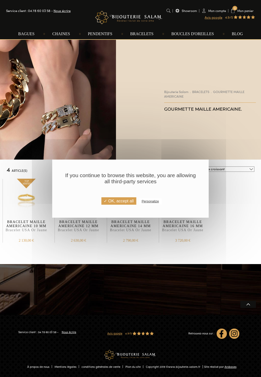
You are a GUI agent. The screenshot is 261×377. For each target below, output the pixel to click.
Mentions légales (65, 367)
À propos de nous (38, 367)
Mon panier (243, 10)
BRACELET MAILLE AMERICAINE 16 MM (182, 228)
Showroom (189, 11)
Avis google (213, 17)
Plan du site (133, 367)
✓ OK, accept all (119, 201)
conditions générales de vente (101, 367)
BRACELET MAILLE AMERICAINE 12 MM (78, 228)
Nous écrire (62, 10)
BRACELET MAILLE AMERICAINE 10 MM (26, 228)
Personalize (150, 201)
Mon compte (217, 11)
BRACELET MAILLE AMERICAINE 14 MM (130, 228)
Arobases (231, 367)
